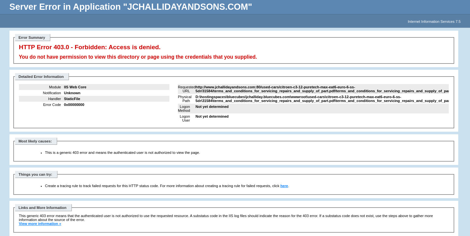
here (284, 186)
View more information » (40, 224)
